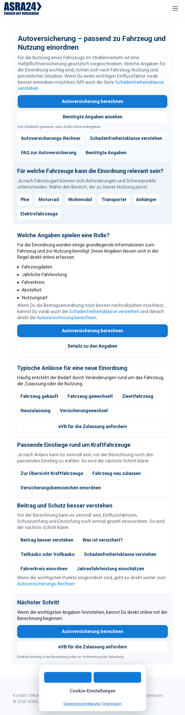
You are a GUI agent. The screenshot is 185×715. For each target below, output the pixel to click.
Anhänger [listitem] (146, 199)
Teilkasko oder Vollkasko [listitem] (48, 554)
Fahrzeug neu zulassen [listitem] (116, 473)
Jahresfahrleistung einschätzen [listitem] (110, 568)
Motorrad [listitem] (48, 199)
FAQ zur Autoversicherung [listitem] (48, 152)
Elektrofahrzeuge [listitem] (39, 213)
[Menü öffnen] (175, 8)
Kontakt (20, 695)
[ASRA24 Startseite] (23, 8)
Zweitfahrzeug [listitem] (137, 396)
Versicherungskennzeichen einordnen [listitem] (61, 487)
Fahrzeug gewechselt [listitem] (90, 396)
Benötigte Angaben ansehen (92, 116)
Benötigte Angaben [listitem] (106, 152)
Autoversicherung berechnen (92, 101)
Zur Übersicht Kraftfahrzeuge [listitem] (52, 473)
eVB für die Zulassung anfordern (92, 426)
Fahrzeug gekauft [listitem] (39, 396)
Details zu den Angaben (92, 346)
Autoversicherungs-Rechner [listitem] (51, 138)
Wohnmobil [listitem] (80, 199)
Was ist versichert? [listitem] (103, 540)
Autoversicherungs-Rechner (46, 583)
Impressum (152, 695)
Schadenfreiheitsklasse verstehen (104, 311)
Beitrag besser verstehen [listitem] (47, 540)
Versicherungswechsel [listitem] (84, 410)
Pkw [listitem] (25, 199)
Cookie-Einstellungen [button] (92, 690)
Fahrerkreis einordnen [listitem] (44, 568)
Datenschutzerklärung (82, 704)
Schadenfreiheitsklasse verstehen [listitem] (126, 138)
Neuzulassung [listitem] (36, 410)
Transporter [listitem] (114, 199)
